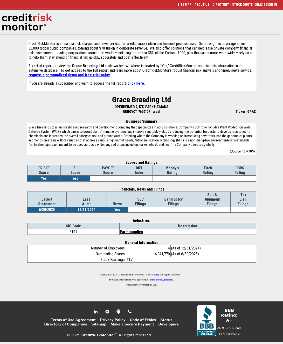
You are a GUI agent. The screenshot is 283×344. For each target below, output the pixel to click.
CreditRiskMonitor (98, 335)
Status (166, 320)
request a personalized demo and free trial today (69, 75)
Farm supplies (131, 231)
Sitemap (99, 324)
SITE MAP (184, 4)
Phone (130, 312)
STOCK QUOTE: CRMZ (247, 4)
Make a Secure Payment (132, 324)
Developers (169, 324)
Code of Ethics (143, 320)
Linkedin (96, 312)
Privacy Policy (113, 320)
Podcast (119, 312)
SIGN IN (271, 4)
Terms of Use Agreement (160, 280)
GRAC (251, 111)
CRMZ (155, 275)
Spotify (107, 312)
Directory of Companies (65, 324)
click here (136, 83)
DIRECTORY (221, 4)
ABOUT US (201, 4)
